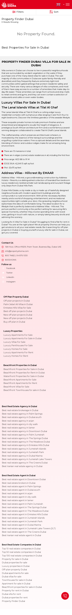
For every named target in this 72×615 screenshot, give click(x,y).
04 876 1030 (22, 255)
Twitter (7, 273)
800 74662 (10, 255)
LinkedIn (8, 277)
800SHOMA (10, 260)
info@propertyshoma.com (17, 251)
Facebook (8, 268)
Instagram (9, 282)
